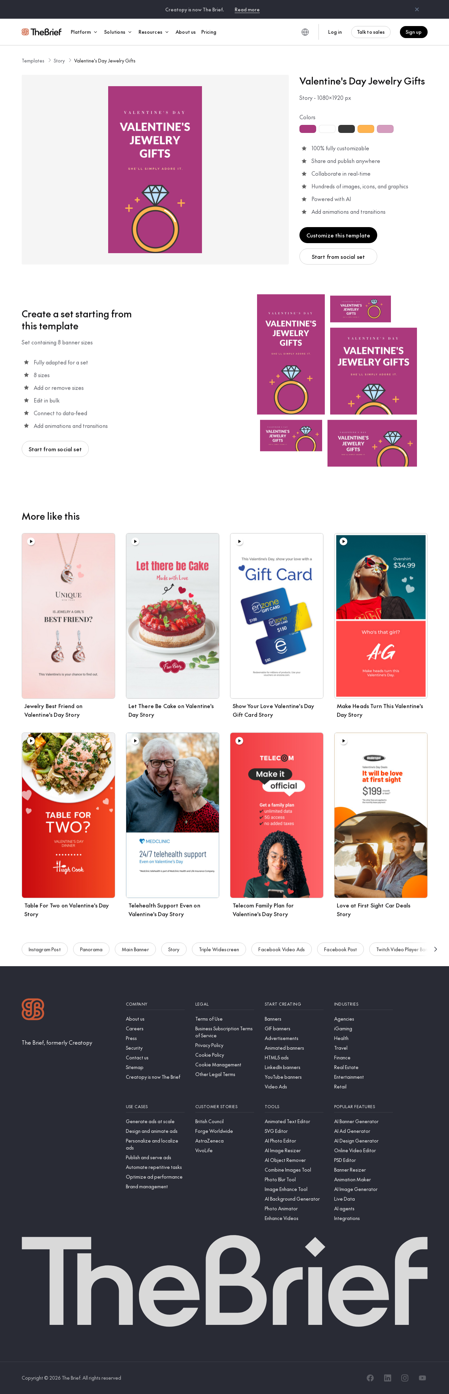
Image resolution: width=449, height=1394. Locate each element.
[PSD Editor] (363, 1160)
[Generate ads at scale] (155, 1121)
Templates (33, 60)
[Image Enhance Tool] (294, 1189)
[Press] (155, 1038)
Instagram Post (45, 952)
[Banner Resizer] (363, 1169)
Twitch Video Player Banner (405, 952)
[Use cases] (155, 1106)
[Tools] (294, 1106)
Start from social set (338, 256)
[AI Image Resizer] (294, 1150)
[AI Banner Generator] (363, 1121)
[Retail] (363, 1086)
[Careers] (155, 1028)
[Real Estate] (363, 1067)
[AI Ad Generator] (363, 1131)
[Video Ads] (294, 1086)
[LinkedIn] (387, 1378)
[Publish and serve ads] (155, 1157)
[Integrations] (363, 1218)
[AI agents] (363, 1208)
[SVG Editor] (294, 1131)
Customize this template (338, 235)
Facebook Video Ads (281, 952)
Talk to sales (371, 31)
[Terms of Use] (224, 1018)
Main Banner (135, 952)
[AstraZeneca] (224, 1140)
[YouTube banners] (294, 1076)
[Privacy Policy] (224, 1045)
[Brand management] (155, 1186)
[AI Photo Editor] (294, 1140)
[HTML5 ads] (294, 1057)
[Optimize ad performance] (155, 1176)
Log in (335, 31)
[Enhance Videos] (294, 1218)
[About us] (155, 1018)
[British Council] (224, 1121)
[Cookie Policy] (224, 1054)
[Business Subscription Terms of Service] (224, 1032)
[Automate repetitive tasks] (155, 1167)
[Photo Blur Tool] (294, 1179)
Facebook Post (340, 952)
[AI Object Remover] (294, 1160)
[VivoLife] (224, 1150)
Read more (247, 9)
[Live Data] (363, 1198)
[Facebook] (370, 1378)
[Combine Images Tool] (294, 1169)
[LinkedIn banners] (294, 1067)
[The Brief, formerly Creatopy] (57, 1042)
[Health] (363, 1038)
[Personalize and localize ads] (155, 1144)
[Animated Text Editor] (294, 1121)
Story (59, 60)
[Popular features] (363, 1106)
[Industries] (363, 1004)
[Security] (155, 1047)
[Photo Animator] (294, 1208)
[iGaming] (363, 1028)
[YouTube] (422, 1378)
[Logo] (33, 1010)
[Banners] (294, 1018)
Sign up (414, 31)
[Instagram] (405, 1378)
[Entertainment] (363, 1076)
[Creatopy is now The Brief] (155, 1076)
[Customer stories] (224, 1106)
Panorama (91, 952)
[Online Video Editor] (363, 1150)
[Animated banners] (294, 1047)
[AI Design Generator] (363, 1140)
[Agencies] (363, 1018)
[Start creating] (294, 1004)
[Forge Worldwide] (224, 1131)
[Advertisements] (294, 1038)
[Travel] (363, 1047)
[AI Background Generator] (294, 1198)
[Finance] (363, 1057)
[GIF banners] (294, 1028)
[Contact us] (155, 1057)
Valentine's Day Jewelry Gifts (105, 60)
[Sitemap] (155, 1067)
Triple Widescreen (219, 952)
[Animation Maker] (363, 1179)
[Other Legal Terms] (224, 1074)
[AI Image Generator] (363, 1189)
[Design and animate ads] (155, 1131)
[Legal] (224, 1004)
